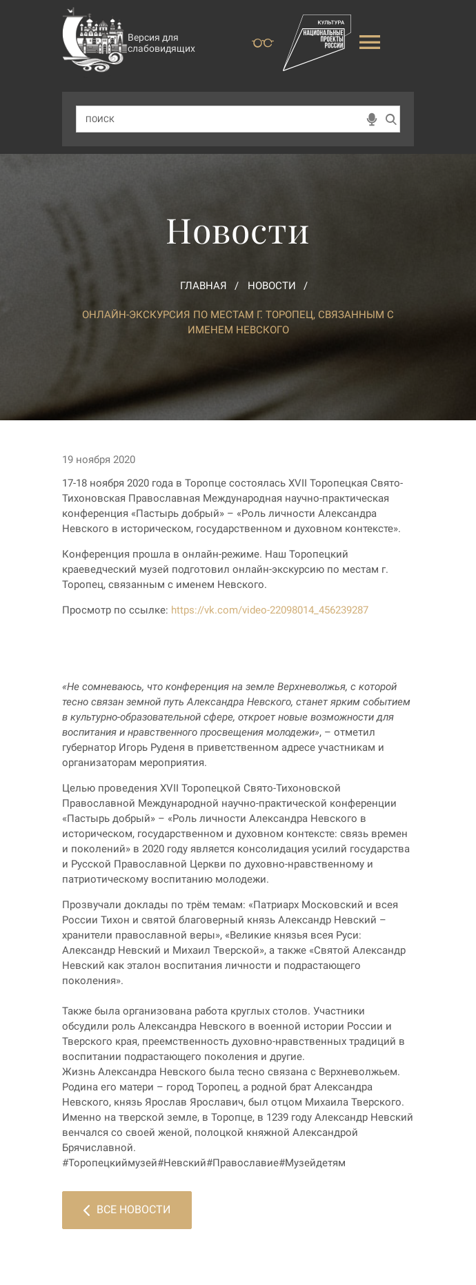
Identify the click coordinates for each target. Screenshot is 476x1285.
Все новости (126, 1209)
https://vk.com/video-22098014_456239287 (269, 610)
